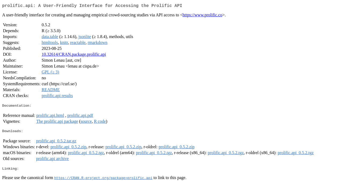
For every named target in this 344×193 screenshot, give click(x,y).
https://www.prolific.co (202, 16)
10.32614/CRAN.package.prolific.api (74, 55)
